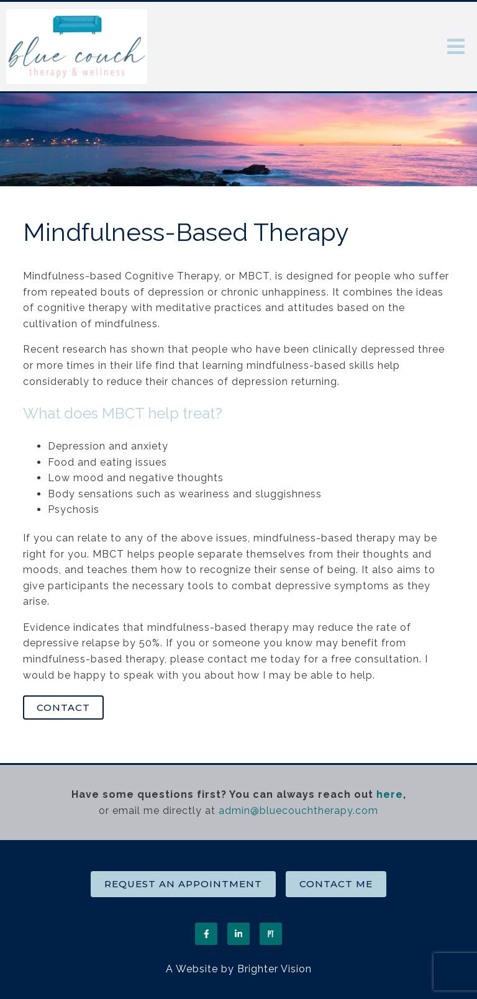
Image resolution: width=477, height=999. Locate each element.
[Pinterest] (271, 934)
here (389, 794)
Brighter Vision (274, 969)
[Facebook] (206, 934)
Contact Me (336, 884)
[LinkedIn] (238, 934)
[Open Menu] (456, 47)
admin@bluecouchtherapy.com (298, 810)
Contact (63, 707)
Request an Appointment (183, 884)
